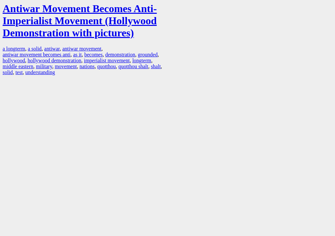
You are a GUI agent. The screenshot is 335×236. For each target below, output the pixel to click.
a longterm (14, 48)
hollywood (14, 60)
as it (77, 54)
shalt (156, 66)
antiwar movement (81, 48)
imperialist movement (107, 60)
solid (8, 72)
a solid (35, 48)
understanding (40, 72)
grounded (147, 54)
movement (66, 66)
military (44, 66)
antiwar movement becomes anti (36, 54)
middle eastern (18, 66)
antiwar (52, 48)
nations (87, 66)
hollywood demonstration (54, 60)
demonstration (120, 54)
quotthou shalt (133, 66)
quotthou (106, 66)
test (19, 72)
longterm (141, 60)
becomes (93, 54)
